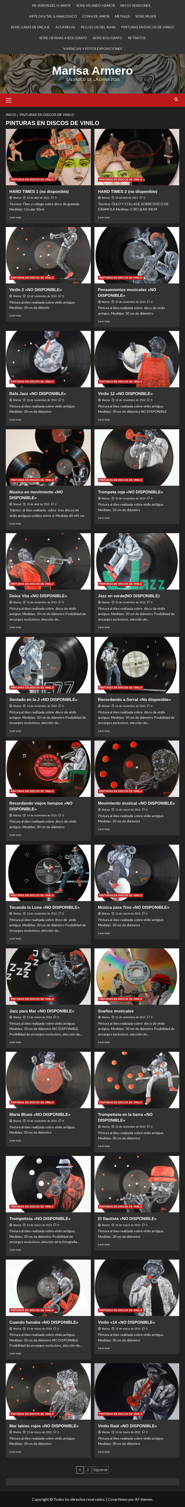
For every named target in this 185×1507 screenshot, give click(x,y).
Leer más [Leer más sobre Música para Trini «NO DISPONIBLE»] (104, 933)
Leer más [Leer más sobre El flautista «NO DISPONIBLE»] (104, 1244)
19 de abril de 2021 (38, 197)
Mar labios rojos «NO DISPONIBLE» (44, 1425)
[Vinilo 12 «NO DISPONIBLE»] (136, 359)
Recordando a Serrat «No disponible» (134, 699)
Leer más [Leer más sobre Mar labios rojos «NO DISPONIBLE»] (15, 1451)
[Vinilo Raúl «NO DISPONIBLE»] (136, 1391)
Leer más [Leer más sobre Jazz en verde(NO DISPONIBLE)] (104, 627)
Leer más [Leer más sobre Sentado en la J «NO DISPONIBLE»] (15, 730)
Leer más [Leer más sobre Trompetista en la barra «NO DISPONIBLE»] (104, 1146)
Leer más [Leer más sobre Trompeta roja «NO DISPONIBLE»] (104, 517)
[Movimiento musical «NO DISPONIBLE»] (136, 768)
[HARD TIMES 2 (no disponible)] (136, 157)
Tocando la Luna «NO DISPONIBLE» (44, 907)
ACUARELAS (65, 27)
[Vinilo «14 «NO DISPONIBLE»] (136, 1287)
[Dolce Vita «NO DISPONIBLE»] (48, 561)
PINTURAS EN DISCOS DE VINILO (147, 27)
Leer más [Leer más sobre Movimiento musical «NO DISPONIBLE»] (104, 829)
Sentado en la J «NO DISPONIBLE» (43, 699)
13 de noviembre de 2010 (42, 913)
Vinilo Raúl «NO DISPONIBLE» (127, 1425)
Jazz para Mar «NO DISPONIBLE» (41, 1011)
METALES (122, 16)
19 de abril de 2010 (38, 503)
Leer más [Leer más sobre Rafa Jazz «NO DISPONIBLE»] (15, 419)
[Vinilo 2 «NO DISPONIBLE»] (48, 255)
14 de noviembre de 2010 (42, 705)
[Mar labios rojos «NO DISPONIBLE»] (48, 1391)
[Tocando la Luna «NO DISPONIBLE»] (48, 872)
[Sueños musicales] (136, 976)
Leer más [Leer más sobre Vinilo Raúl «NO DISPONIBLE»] (104, 1451)
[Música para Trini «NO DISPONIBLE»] (136, 872)
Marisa (17, 197)
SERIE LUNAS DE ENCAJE (30, 27)
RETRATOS (137, 38)
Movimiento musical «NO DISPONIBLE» (136, 803)
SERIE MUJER (145, 16)
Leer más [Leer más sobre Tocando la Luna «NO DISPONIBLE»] (15, 938)
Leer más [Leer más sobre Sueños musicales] (104, 1042)
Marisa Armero (92, 70)
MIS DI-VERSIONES (135, 5)
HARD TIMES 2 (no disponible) (128, 191)
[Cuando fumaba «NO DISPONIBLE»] (48, 1287)
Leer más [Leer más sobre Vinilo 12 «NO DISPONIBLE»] (104, 419)
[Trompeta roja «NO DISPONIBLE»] (136, 457)
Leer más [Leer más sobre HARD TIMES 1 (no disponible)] (15, 217)
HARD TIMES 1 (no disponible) (39, 191)
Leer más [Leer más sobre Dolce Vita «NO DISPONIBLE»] (15, 627)
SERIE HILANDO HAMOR (95, 5)
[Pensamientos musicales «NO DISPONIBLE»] (136, 255)
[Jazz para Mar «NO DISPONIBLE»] (48, 976)
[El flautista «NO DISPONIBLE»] (136, 1184)
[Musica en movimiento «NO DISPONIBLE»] (48, 457)
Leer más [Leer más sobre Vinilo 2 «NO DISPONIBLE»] (15, 315)
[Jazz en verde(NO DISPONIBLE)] (136, 561)
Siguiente (100, 1469)
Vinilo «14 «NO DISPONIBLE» (126, 1322)
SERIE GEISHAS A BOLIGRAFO (63, 38)
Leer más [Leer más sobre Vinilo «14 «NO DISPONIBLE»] (104, 1348)
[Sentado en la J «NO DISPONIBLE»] (48, 665)
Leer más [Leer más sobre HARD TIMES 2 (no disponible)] (104, 217)
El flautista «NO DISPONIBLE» (127, 1218)
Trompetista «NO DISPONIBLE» (40, 1218)
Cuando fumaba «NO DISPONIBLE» (43, 1322)
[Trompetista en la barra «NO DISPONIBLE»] (136, 1080)
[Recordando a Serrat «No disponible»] (136, 665)
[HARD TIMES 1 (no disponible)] (48, 157)
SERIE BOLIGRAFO (107, 38)
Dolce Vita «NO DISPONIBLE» (38, 595)
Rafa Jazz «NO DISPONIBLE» (37, 393)
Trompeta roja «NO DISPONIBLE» (130, 492)
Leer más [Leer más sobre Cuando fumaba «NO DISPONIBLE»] (15, 1353)
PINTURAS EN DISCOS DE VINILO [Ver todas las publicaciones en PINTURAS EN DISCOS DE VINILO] (32, 179)
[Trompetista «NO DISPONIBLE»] (48, 1184)
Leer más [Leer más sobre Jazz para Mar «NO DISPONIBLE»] (15, 1042)
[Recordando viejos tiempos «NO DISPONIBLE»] (48, 768)
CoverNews (118, 1499)
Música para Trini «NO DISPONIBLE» (134, 907)
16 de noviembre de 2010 (42, 295)
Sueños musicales (116, 1011)
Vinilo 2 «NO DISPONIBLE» (35, 289)
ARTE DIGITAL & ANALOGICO (53, 16)
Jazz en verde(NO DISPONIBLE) (129, 595)
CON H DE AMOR (95, 16)
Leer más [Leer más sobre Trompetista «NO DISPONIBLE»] (15, 1249)
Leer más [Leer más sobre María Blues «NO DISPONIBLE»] (15, 1140)
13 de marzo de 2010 (127, 809)
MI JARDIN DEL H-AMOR (51, 5)
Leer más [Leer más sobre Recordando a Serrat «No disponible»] (104, 730)
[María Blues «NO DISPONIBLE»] (48, 1080)
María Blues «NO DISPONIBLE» (39, 1114)
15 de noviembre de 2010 (130, 301)
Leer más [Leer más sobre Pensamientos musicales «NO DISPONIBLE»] (104, 321)
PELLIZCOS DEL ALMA (98, 27)
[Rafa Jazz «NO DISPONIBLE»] (48, 359)
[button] (10, 99)
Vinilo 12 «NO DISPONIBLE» (125, 393)
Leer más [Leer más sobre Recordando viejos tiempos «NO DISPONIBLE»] (15, 834)
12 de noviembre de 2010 (130, 1017)
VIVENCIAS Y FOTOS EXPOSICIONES (92, 49)
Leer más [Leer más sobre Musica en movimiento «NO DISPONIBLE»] (15, 523)
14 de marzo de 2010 (39, 1224)
